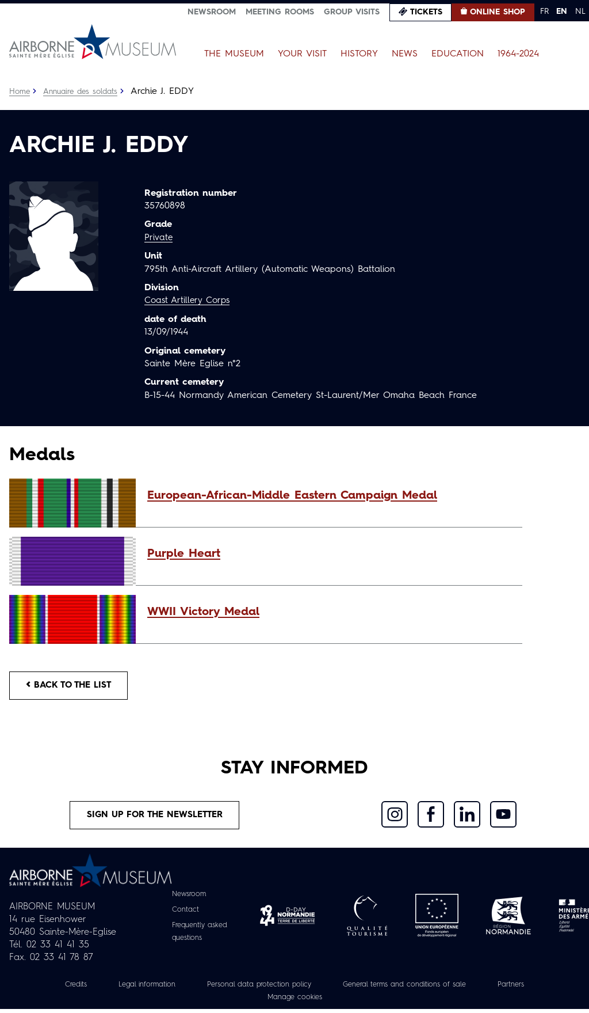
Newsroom (212, 12)
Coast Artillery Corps (189, 300)
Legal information (132, 988)
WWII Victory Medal (203, 612)
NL (580, 11)
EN (561, 11)
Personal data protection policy (254, 988)
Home (20, 92)
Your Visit (302, 54)
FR (544, 11)
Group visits (352, 12)
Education (457, 54)
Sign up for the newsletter (154, 818)
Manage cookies (294, 1001)
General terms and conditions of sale (414, 988)
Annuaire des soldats (84, 92)
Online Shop (497, 12)
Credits (55, 988)
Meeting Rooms (280, 12)
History (359, 54)
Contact (183, 913)
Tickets (426, 12)
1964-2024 (518, 54)
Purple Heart (183, 554)
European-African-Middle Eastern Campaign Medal (292, 496)
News (405, 54)
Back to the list (72, 686)
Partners (531, 988)
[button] (329, 496)
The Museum (234, 54)
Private (158, 237)
